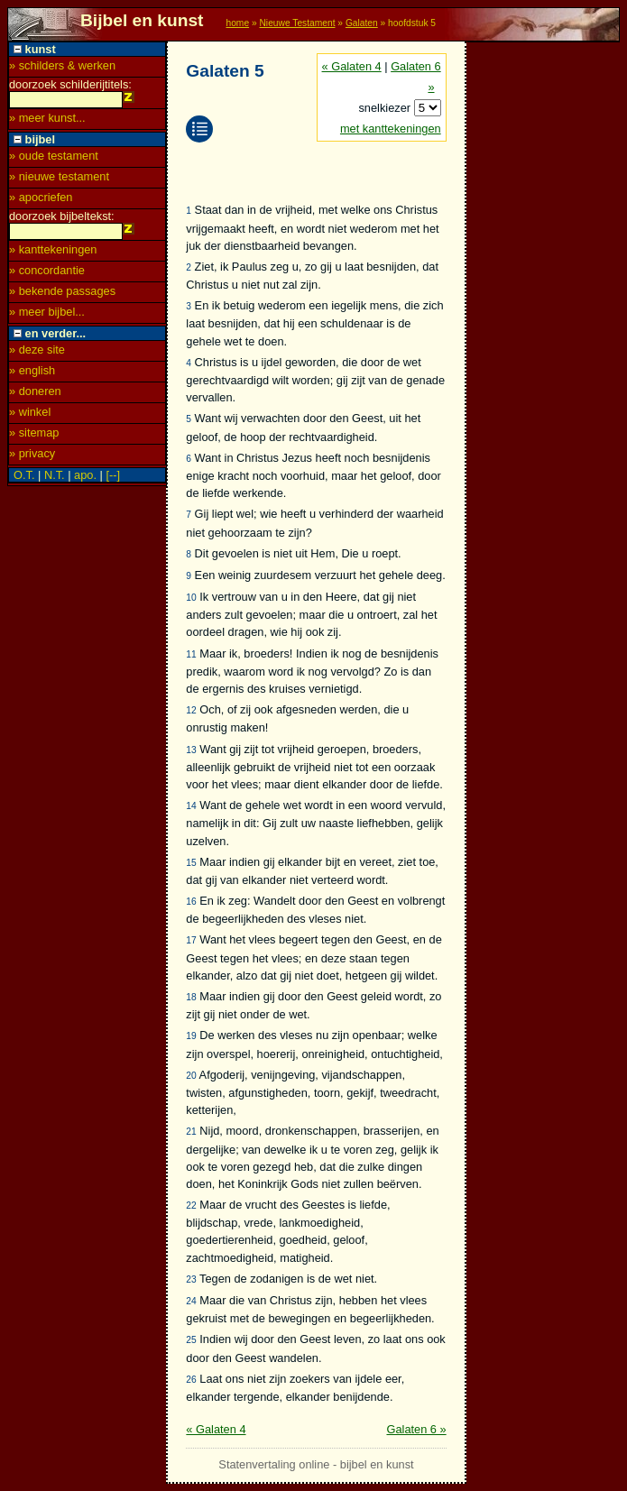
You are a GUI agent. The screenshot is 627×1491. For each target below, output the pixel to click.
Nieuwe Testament (297, 23)
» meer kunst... (47, 120)
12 (191, 710)
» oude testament (53, 158)
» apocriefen (40, 200)
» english (32, 375)
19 (191, 1036)
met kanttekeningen (390, 128)
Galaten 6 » (416, 1429)
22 (191, 1205)
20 (191, 1076)
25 (191, 1340)
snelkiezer (385, 108)
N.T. (54, 480)
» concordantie (47, 275)
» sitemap (34, 438)
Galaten (362, 23)
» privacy (32, 458)
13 (191, 750)
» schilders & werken (62, 65)
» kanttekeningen (53, 255)
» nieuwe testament (59, 179)
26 (191, 1380)
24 (191, 1301)
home (237, 23)
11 (191, 654)
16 (191, 902)
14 (191, 806)
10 (191, 598)
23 (191, 1279)
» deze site (37, 355)
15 (191, 863)
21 (191, 1132)
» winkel (30, 417)
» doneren (35, 396)
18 (191, 997)
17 (191, 940)
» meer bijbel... (47, 317)
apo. (85, 480)
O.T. (24, 480)
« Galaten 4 (352, 66)
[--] (113, 480)
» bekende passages (62, 296)
